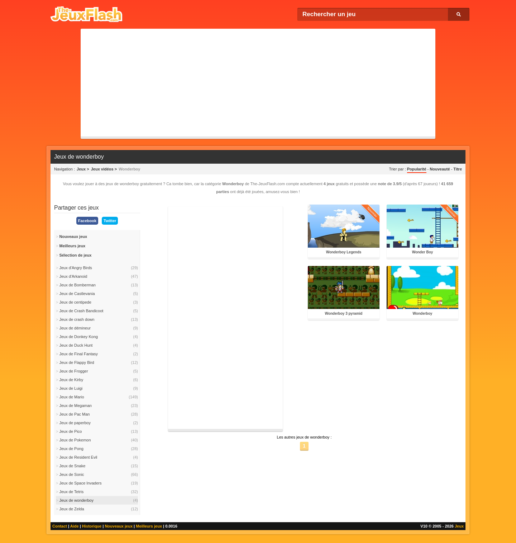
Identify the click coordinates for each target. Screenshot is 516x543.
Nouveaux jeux (119, 526)
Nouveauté (440, 169)
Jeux (459, 526)
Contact (59, 526)
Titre (457, 169)
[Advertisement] (258, 82)
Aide (74, 526)
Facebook (87, 221)
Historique (91, 526)
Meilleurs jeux (149, 526)
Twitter (110, 221)
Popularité (416, 169)
